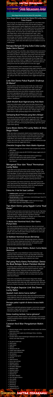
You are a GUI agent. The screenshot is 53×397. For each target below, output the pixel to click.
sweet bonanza (13, 359)
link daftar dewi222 (14, 375)
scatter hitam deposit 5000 (16, 350)
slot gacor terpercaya (15, 341)
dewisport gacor (14, 363)
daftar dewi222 (13, 372)
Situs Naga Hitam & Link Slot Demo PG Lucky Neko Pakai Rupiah (26, 19)
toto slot (11, 357)
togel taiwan (12, 345)
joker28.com (12, 381)
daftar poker (13, 343)
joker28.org (12, 383)
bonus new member (15, 361)
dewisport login (13, 368)
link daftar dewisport (15, 366)
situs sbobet (12, 379)
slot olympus (13, 354)
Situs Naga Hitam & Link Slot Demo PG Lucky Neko (26, 15)
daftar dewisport (14, 365)
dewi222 (11, 347)
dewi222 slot (13, 374)
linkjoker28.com (13, 386)
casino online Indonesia (16, 352)
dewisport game (14, 370)
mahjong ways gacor (15, 356)
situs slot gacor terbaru (16, 377)
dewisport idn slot (14, 348)
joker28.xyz (12, 384)
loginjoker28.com (14, 388)
